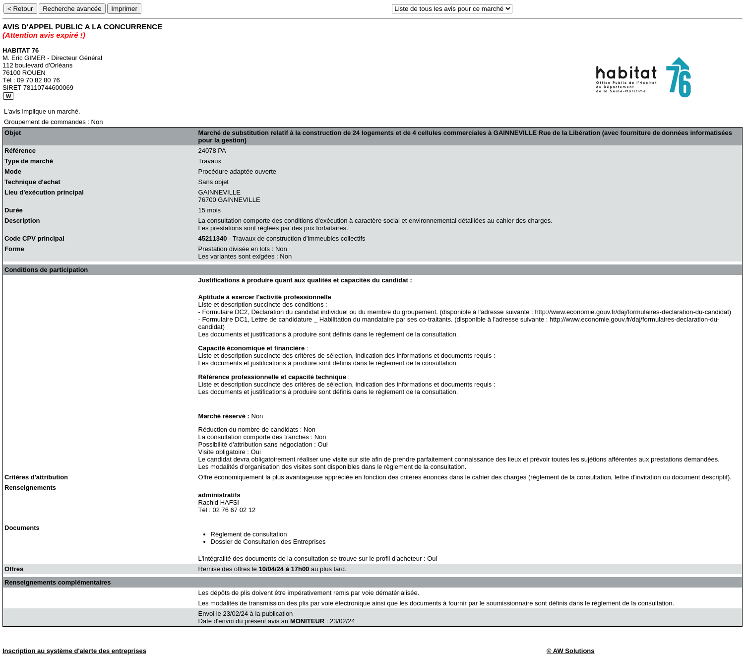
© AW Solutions (570, 651)
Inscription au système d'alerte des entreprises (74, 651)
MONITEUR (307, 621)
